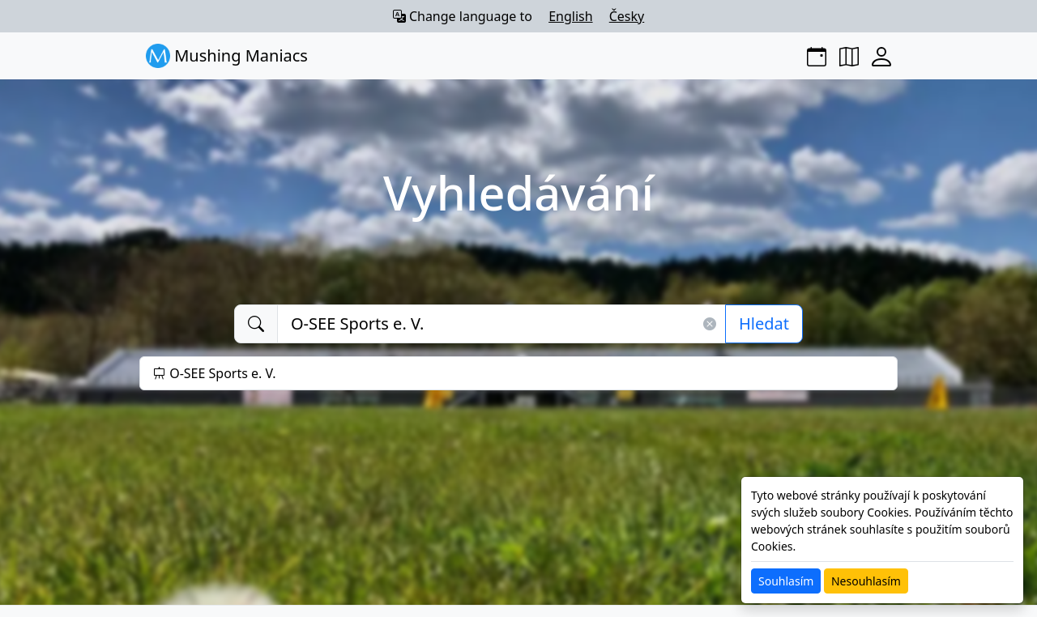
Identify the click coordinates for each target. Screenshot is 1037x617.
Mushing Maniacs (227, 56)
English (570, 16)
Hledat (764, 323)
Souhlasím (785, 581)
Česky (627, 16)
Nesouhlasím (866, 581)
